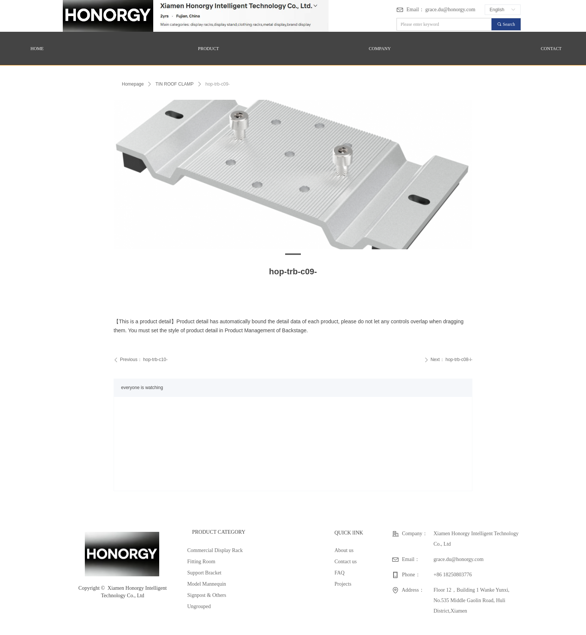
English (497, 9)
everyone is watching (142, 387)
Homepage (133, 84)
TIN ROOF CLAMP (174, 84)
